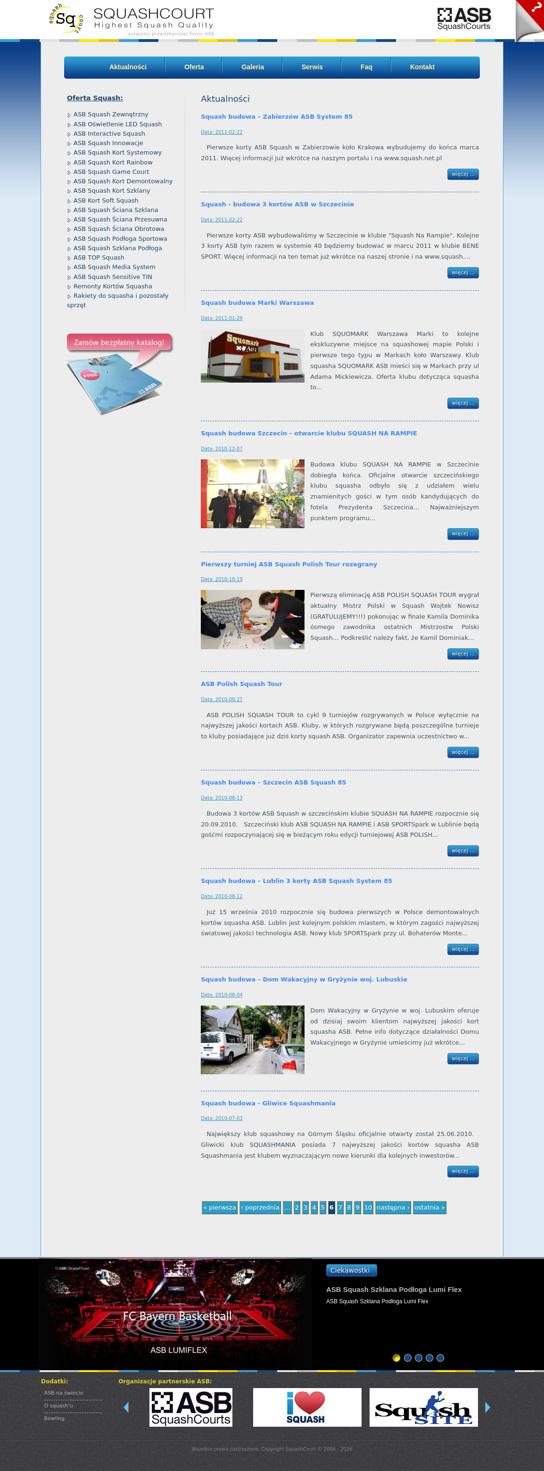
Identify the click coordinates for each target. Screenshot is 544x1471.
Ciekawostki (350, 1270)
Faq (366, 67)
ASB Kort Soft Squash (106, 200)
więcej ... (463, 174)
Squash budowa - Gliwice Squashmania (268, 1103)
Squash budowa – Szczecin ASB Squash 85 (273, 782)
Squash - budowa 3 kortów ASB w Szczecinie (277, 204)
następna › (393, 1207)
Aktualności (128, 67)
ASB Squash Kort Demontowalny (123, 181)
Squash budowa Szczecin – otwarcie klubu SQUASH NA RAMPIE (309, 433)
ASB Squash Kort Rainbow (113, 162)
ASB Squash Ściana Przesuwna (120, 219)
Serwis (312, 67)
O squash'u (58, 1406)
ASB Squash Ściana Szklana (116, 209)
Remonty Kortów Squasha (113, 286)
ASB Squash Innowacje (108, 143)
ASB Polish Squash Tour (241, 683)
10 (368, 1207)
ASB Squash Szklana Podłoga (118, 248)
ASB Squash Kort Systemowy (118, 152)
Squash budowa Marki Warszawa (257, 302)
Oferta (194, 67)
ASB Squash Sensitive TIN (113, 276)
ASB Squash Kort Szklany (112, 190)
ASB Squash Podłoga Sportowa (120, 238)
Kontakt (422, 67)
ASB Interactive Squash (109, 133)
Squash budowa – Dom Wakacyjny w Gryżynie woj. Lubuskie (304, 979)
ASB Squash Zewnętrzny (111, 114)
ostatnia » (429, 1207)
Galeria (252, 67)
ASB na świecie (63, 1393)
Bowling (54, 1418)
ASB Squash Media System (115, 266)
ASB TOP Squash (99, 257)
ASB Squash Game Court (111, 171)
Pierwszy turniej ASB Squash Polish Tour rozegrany (289, 564)
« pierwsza (219, 1207)
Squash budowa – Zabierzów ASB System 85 (277, 116)
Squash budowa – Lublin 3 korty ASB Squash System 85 (296, 880)
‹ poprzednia (260, 1207)
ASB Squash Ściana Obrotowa (119, 228)
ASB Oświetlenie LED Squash (118, 124)
